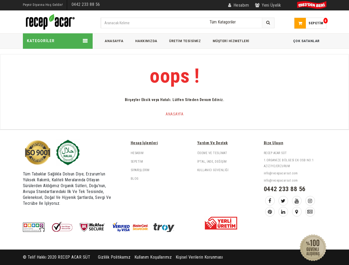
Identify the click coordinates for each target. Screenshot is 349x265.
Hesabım (137, 153)
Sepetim (137, 161)
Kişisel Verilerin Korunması (199, 257)
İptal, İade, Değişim (212, 161)
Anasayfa (174, 114)
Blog (135, 178)
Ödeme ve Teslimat (212, 153)
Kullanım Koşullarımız (153, 257)
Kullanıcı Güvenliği (213, 170)
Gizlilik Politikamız (114, 257)
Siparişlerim (140, 170)
